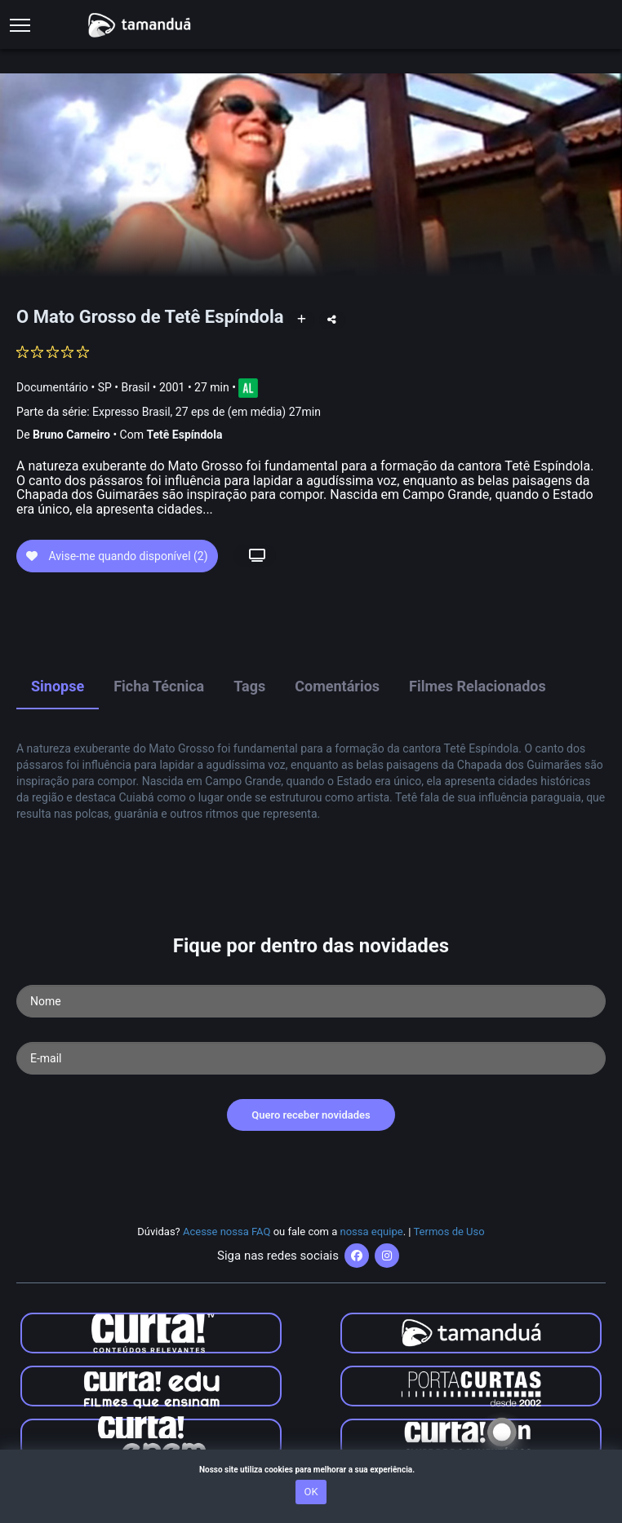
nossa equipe (371, 1231)
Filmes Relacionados (477, 686)
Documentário (52, 386)
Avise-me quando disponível (117, 556)
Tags (249, 686)
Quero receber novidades (311, 1115)
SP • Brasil (124, 386)
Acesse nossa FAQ (227, 1231)
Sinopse (57, 686)
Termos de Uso (448, 1231)
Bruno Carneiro (71, 434)
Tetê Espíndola (184, 434)
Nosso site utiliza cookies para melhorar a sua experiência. (311, 1469)
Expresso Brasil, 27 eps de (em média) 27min (206, 411)
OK (311, 1491)
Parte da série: (168, 412)
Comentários (337, 686)
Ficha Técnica (158, 686)
